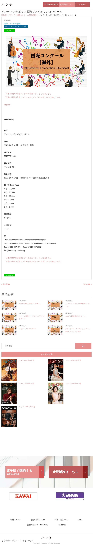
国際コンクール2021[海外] (27, 15)
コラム (78, 521)
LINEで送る (9, 31)
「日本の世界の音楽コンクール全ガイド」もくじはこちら (27, 94)
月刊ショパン (17, 521)
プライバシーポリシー (10, 542)
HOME (4, 15)
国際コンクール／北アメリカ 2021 (17, 27)
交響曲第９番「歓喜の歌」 (39, 526)
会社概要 (62, 526)
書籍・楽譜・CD (61, 521)
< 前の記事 (5, 285)
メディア (11, 15)
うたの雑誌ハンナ (38, 521)
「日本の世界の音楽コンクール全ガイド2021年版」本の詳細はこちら (32, 98)
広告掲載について (67, 5)
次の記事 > (87, 285)
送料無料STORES (51, 5)
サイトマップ (28, 542)
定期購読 (82, 5)
